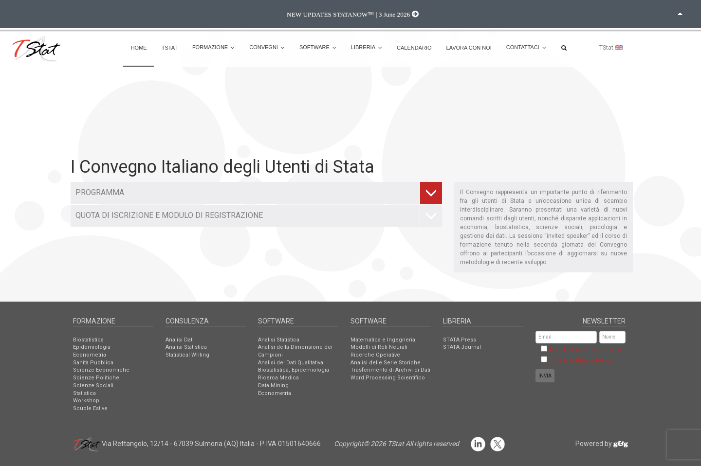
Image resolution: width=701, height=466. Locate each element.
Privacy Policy (594, 361)
